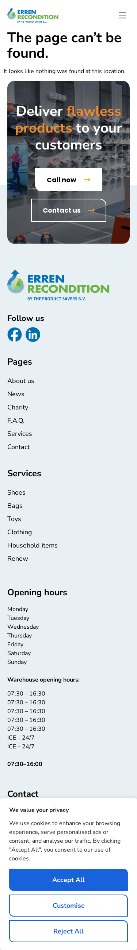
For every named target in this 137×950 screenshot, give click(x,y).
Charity (17, 407)
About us (20, 380)
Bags (15, 505)
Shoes (16, 492)
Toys (14, 518)
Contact (18, 447)
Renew (17, 558)
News (15, 394)
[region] (68, 874)
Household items (32, 545)
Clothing (19, 532)
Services (19, 433)
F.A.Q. (15, 420)
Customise (69, 905)
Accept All (68, 879)
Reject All (68, 931)
